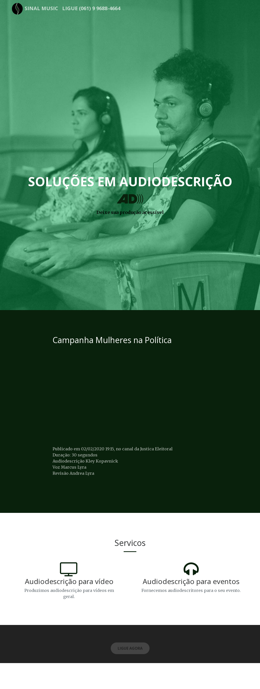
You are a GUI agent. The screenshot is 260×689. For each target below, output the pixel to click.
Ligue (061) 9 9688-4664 (91, 8)
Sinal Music (41, 8)
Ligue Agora (130, 649)
